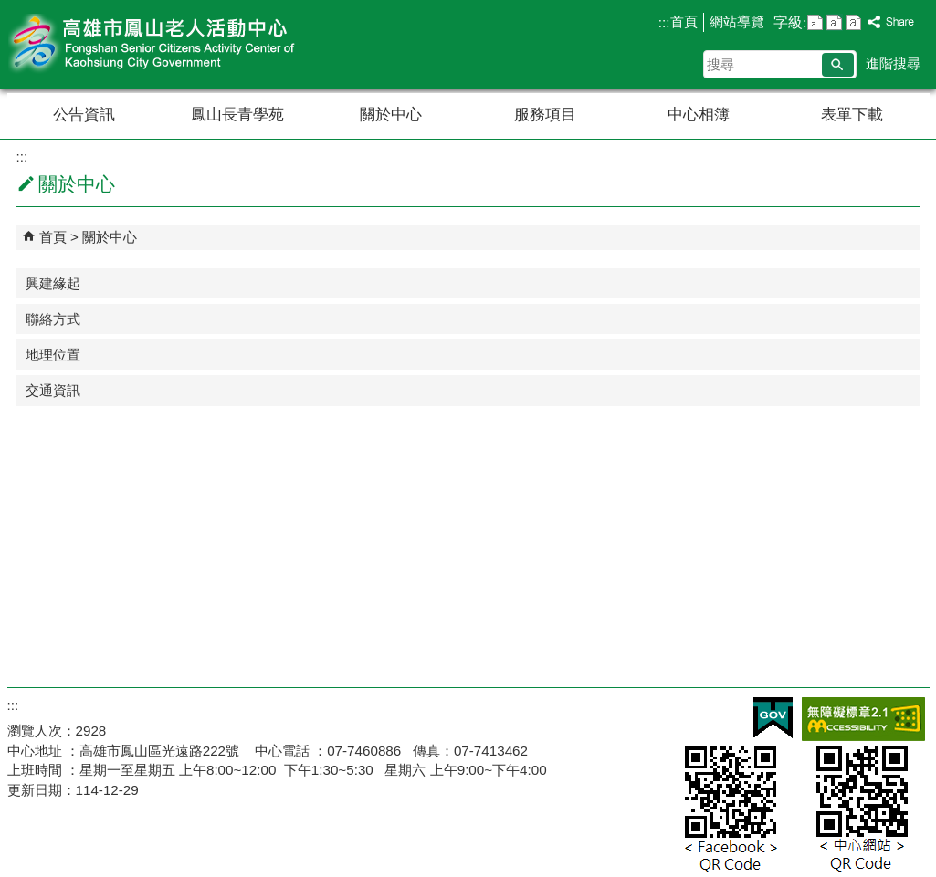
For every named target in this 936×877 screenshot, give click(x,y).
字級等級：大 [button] (853, 22)
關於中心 (391, 114)
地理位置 (53, 354)
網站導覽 (737, 21)
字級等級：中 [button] (834, 22)
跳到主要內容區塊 (9, 9)
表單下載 (852, 114)
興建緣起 (53, 283)
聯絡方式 (53, 319)
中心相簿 (699, 114)
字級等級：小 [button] (815, 22)
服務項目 (545, 114)
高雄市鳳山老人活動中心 (161, 44)
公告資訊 (84, 114)
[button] (838, 65)
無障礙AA (863, 719)
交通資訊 (53, 390)
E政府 (773, 717)
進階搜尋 (893, 63)
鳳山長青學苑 (237, 114)
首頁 (684, 21)
